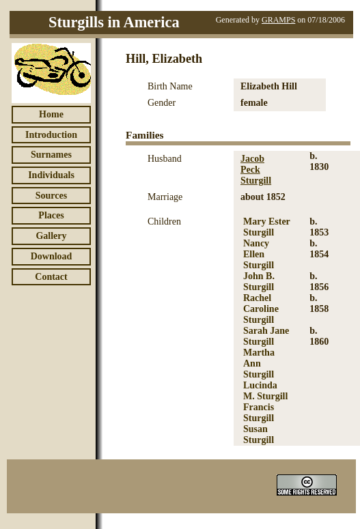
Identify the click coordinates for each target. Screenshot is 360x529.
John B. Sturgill (259, 281)
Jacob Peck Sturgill (255, 170)
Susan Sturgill (258, 434)
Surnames (51, 154)
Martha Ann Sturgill (259, 363)
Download (51, 256)
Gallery (51, 236)
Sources (51, 195)
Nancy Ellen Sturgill (258, 254)
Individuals (51, 175)
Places (51, 215)
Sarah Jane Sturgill (266, 336)
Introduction (51, 135)
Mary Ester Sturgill (266, 227)
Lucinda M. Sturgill (265, 390)
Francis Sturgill (258, 412)
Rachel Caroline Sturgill (261, 309)
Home (51, 114)
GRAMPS (278, 20)
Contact (51, 277)
